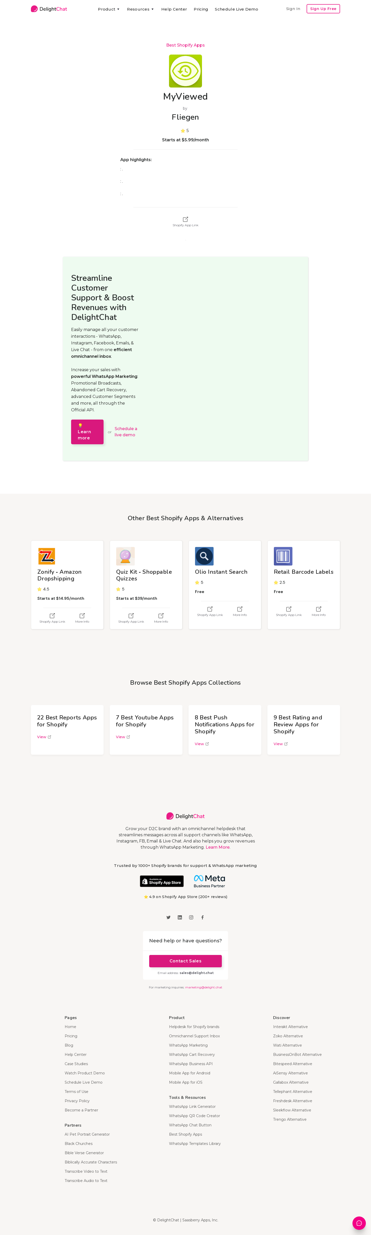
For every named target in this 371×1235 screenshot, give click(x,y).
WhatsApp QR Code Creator (194, 1116)
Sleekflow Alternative (292, 1110)
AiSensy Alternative (290, 1073)
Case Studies (76, 1064)
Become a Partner (81, 1110)
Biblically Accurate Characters (91, 1162)
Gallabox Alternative (291, 1082)
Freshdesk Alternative (292, 1101)
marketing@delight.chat (203, 987)
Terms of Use (76, 1091)
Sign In (293, 8)
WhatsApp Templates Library (195, 1143)
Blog (69, 1045)
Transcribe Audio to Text (86, 1180)
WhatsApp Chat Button (190, 1125)
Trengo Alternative (290, 1119)
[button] (109, 9)
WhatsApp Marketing (188, 1045)
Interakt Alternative (290, 1026)
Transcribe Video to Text (86, 1171)
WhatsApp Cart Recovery (192, 1054)
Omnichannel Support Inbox (194, 1036)
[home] (49, 8)
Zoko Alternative (288, 1036)
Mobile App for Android (189, 1073)
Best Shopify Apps (185, 45)
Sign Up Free (323, 8)
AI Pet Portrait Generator (87, 1134)
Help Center (174, 9)
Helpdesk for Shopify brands (194, 1026)
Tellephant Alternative (292, 1091)
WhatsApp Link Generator (192, 1106)
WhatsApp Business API (191, 1064)
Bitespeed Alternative (292, 1064)
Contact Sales (185, 961)
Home (70, 1026)
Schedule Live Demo (236, 9)
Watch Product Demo (85, 1073)
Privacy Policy (77, 1101)
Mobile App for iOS (186, 1082)
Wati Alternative (287, 1045)
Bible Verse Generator (84, 1153)
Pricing (201, 9)
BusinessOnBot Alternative (297, 1054)
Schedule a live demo (126, 431)
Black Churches (78, 1143)
